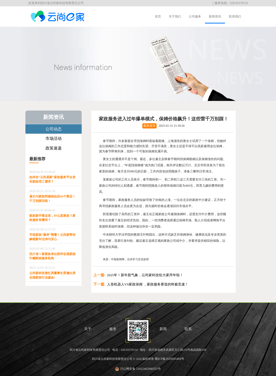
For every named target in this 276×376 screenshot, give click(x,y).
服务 (113, 329)
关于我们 (175, 16)
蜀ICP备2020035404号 (169, 358)
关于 (87, 329)
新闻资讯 (215, 16)
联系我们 (235, 16)
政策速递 (53, 148)
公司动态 (53, 129)
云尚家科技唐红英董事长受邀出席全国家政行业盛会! (53, 272)
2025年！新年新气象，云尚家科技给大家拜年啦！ (138, 275)
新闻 (163, 329)
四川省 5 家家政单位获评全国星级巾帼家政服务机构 (53, 253)
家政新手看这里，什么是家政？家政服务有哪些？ (53, 214)
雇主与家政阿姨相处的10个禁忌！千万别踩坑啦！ (53, 195)
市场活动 (53, 138)
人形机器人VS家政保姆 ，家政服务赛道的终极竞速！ (140, 284)
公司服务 (195, 16)
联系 (188, 329)
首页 (158, 16)
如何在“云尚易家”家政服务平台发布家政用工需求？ (53, 176)
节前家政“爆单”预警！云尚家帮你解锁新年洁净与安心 (53, 233)
